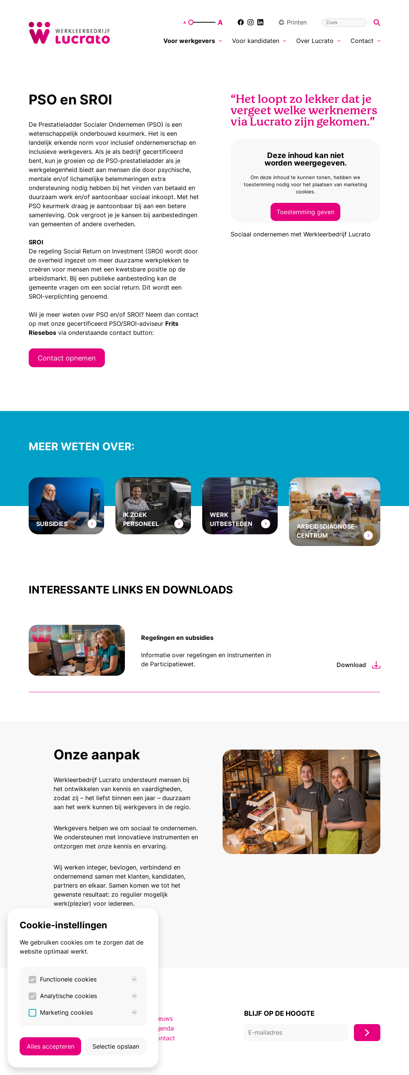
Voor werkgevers (192, 41)
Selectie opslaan (115, 1046)
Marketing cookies (88, 1012)
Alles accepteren (50, 1046)
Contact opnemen (67, 358)
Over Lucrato (318, 41)
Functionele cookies (88, 979)
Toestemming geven (305, 212)
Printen (292, 22)
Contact (365, 41)
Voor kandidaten (259, 41)
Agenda (163, 1028)
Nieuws (162, 1018)
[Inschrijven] (367, 1032)
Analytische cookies (88, 996)
